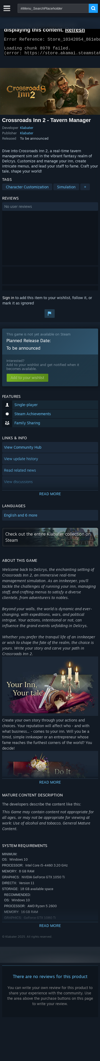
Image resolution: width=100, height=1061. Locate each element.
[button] (50, 209)
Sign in (8, 301)
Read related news (20, 473)
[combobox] (53, 8)
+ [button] (85, 190)
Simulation (66, 190)
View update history (21, 462)
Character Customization (27, 190)
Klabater (26, 131)
